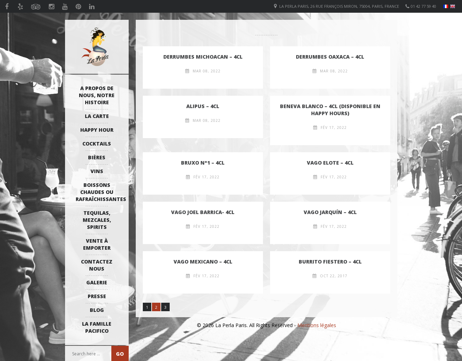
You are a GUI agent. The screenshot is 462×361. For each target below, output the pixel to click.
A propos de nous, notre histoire (97, 95)
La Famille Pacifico (96, 327)
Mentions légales (316, 325)
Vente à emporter (97, 244)
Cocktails (96, 143)
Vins (96, 171)
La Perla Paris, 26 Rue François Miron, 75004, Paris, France (339, 6)
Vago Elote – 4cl (330, 162)
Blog (97, 310)
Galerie (96, 282)
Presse (97, 296)
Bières (96, 157)
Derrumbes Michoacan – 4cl (202, 56)
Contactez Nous (96, 265)
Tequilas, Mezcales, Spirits (97, 219)
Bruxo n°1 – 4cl (202, 162)
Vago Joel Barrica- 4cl (202, 212)
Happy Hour (96, 129)
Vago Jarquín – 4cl (330, 212)
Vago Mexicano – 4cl (203, 261)
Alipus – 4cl (202, 106)
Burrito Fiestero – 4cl (330, 261)
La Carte (97, 116)
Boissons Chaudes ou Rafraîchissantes (99, 192)
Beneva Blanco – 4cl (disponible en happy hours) (330, 110)
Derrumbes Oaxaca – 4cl (330, 56)
